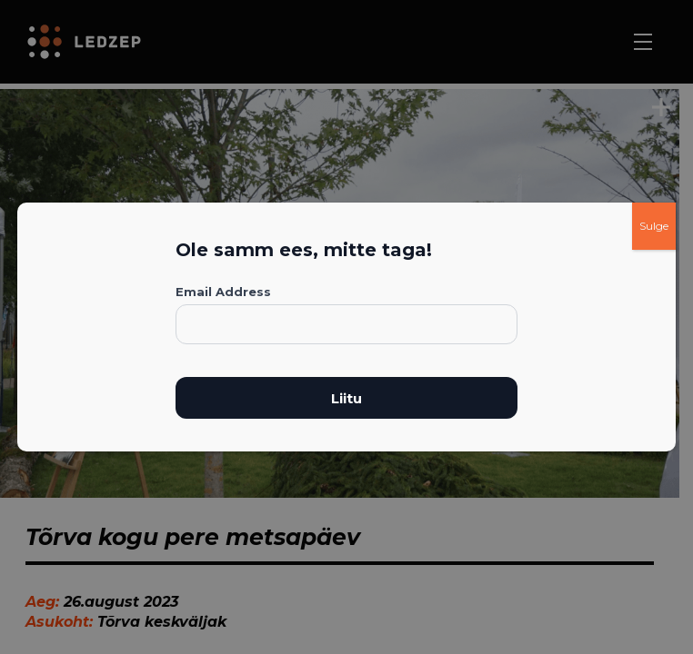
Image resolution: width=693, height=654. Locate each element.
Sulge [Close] (653, 226)
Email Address (223, 291)
